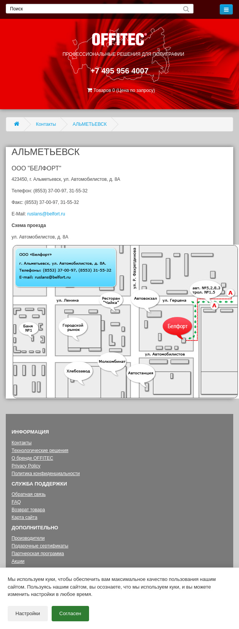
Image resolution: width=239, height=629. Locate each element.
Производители (28, 538)
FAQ (16, 502)
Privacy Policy (26, 466)
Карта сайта (24, 517)
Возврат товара (28, 509)
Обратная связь (28, 494)
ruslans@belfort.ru (46, 214)
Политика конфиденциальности (46, 473)
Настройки (27, 613)
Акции (18, 561)
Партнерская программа (38, 553)
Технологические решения (40, 450)
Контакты (46, 124)
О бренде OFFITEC (32, 458)
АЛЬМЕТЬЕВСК (90, 124)
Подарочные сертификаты (40, 546)
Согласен (70, 613)
